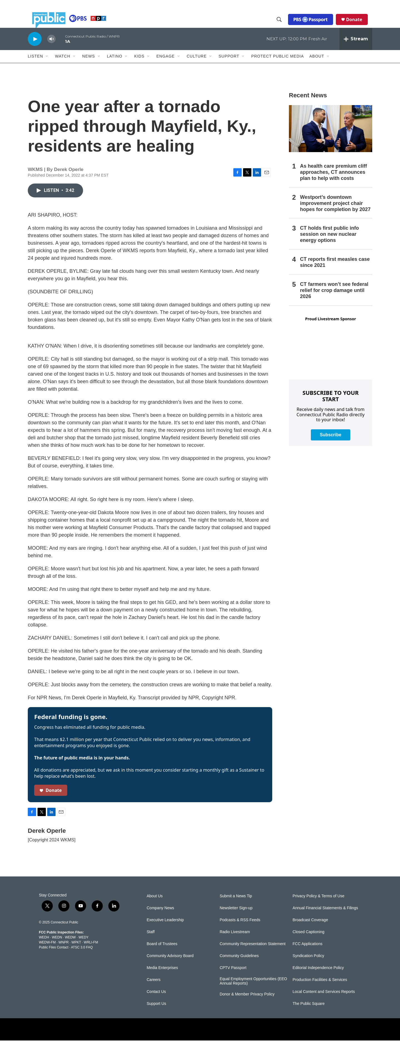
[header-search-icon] (283, 25)
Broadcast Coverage (310, 932)
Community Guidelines (239, 968)
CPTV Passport (233, 980)
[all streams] (355, 51)
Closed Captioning (308, 944)
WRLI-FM (91, 955)
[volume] (51, 51)
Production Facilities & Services (319, 992)
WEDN (57, 950)
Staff (151, 944)
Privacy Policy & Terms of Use (318, 908)
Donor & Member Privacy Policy (247, 1007)
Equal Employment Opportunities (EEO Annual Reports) (253, 993)
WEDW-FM (47, 955)
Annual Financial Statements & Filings (325, 920)
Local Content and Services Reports (323, 1004)
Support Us (156, 1016)
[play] (34, 51)
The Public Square (308, 1016)
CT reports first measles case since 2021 (335, 275)
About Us (155, 908)
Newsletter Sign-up (236, 920)
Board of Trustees (162, 956)
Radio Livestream (235, 944)
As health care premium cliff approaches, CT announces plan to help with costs (333, 185)
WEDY (84, 950)
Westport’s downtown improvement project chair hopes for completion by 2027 (335, 216)
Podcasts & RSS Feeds (240, 932)
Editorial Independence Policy (318, 980)
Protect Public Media (277, 68)
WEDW (70, 950)
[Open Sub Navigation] (47, 69)
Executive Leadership (165, 932)
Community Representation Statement (253, 956)
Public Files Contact (53, 960)
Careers (154, 992)
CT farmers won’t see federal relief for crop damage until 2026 (334, 303)
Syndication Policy (308, 968)
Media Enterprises (162, 980)
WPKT (76, 955)
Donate (359, 25)
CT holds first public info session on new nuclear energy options (329, 247)
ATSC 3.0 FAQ (81, 960)
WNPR (63, 955)
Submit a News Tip (236, 908)
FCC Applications (307, 956)
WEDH (44, 950)
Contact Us (156, 1004)
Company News (160, 920)
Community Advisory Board (170, 968)
